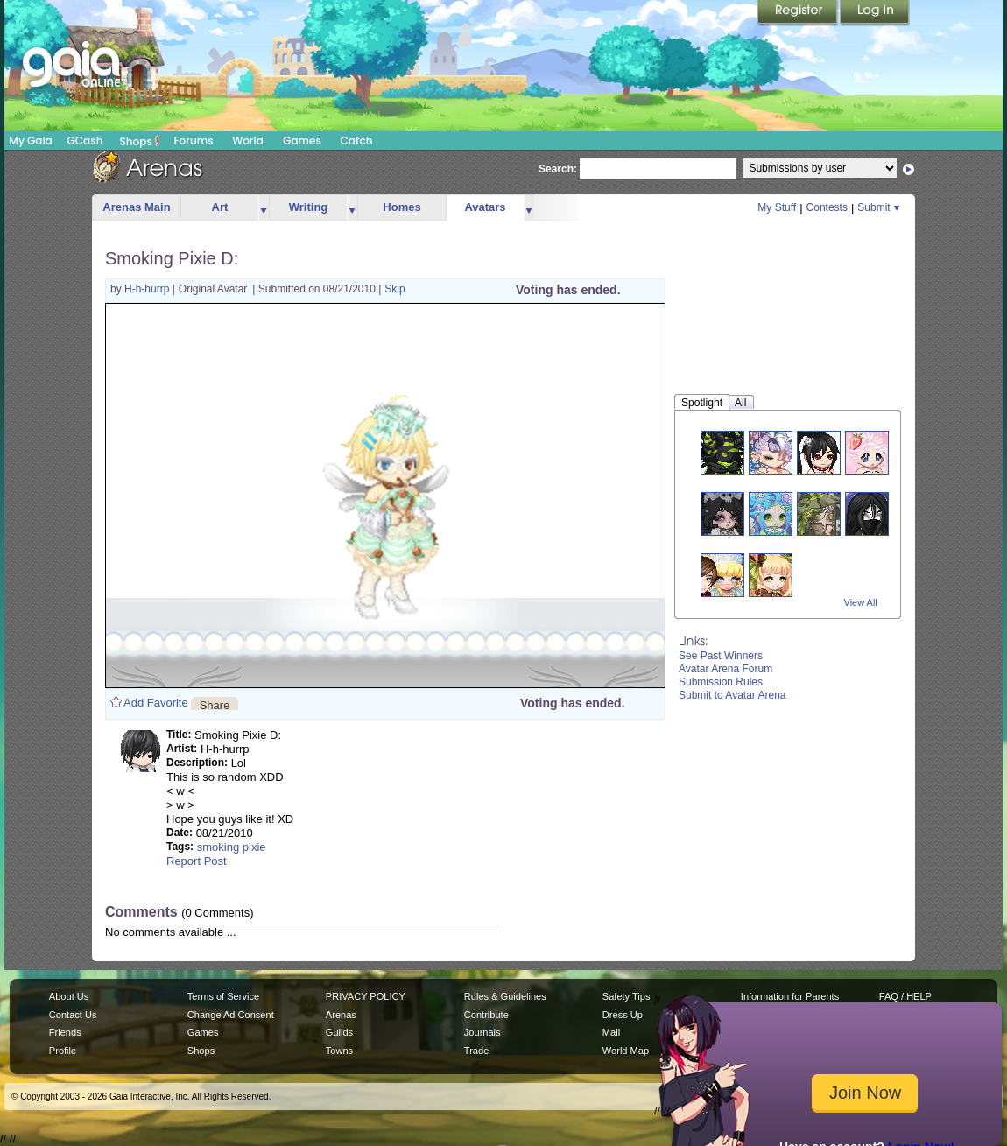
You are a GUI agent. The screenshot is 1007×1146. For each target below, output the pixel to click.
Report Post (196, 861)
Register (798, 13)
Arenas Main (136, 207)
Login (875, 13)
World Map (625, 1050)
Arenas (341, 1014)
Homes (401, 207)
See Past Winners (721, 656)
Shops (139, 141)
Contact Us (73, 1014)
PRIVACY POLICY (365, 996)
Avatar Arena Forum (725, 669)
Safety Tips (626, 996)
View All (860, 602)
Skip (394, 289)
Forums (193, 140)
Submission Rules (721, 682)
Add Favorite (155, 702)
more (263, 208)
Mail (611, 1032)
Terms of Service (223, 996)
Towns (339, 1050)
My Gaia (30, 140)
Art (220, 207)
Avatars (484, 207)
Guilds (339, 1032)
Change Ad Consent (230, 1014)
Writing (308, 207)
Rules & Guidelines (505, 996)
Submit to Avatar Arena (732, 695)
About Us (68, 996)
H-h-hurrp (148, 289)
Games (302, 140)
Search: (558, 169)
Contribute (486, 1014)
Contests (827, 207)
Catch (357, 140)
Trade (476, 1050)
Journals (482, 1032)
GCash (85, 140)
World (248, 140)
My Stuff (776, 207)
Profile (62, 1050)
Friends (65, 1032)
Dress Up (622, 1014)
